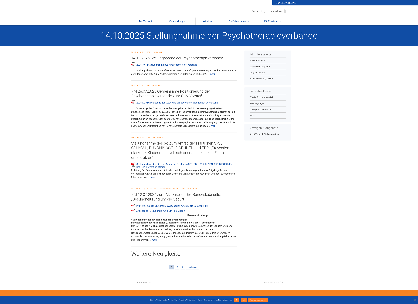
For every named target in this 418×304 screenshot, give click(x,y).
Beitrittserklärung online (261, 81)
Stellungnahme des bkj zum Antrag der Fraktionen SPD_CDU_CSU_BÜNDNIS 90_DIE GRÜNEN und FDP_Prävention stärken (184, 168)
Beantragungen (257, 105)
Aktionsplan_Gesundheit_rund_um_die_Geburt (160, 213)
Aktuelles (207, 23)
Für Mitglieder (271, 23)
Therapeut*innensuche (260, 111)
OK (237, 300)
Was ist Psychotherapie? (261, 99)
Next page (192, 269)
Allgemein (151, 191)
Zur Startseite (142, 285)
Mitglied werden (257, 75)
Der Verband (145, 23)
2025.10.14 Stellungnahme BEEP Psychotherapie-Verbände (166, 67)
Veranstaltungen (177, 23)
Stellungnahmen (154, 54)
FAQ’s (252, 117)
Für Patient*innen (237, 23)
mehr (212, 76)
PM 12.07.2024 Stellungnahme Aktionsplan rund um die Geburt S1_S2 (172, 208)
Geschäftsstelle (257, 63)
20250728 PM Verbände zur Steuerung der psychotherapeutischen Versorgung (177, 105)
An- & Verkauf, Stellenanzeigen (264, 136)
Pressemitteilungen (169, 191)
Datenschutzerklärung (257, 300)
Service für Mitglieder (260, 69)
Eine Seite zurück (274, 285)
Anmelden (276, 11)
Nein (244, 300)
